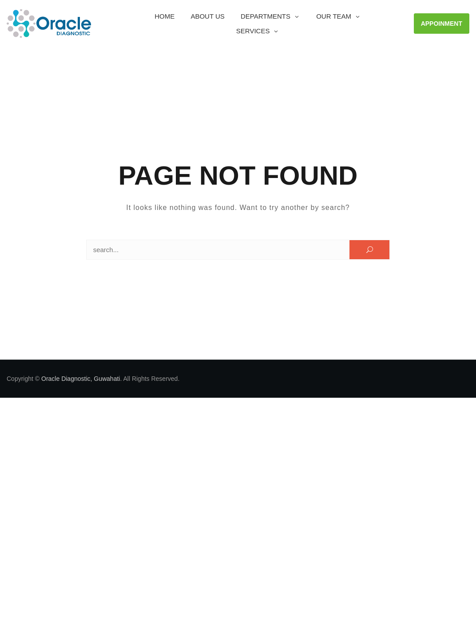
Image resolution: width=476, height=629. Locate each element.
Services (253, 31)
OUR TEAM (333, 16)
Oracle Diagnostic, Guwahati (80, 378)
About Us (207, 16)
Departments (265, 16)
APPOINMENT (441, 23)
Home (165, 16)
